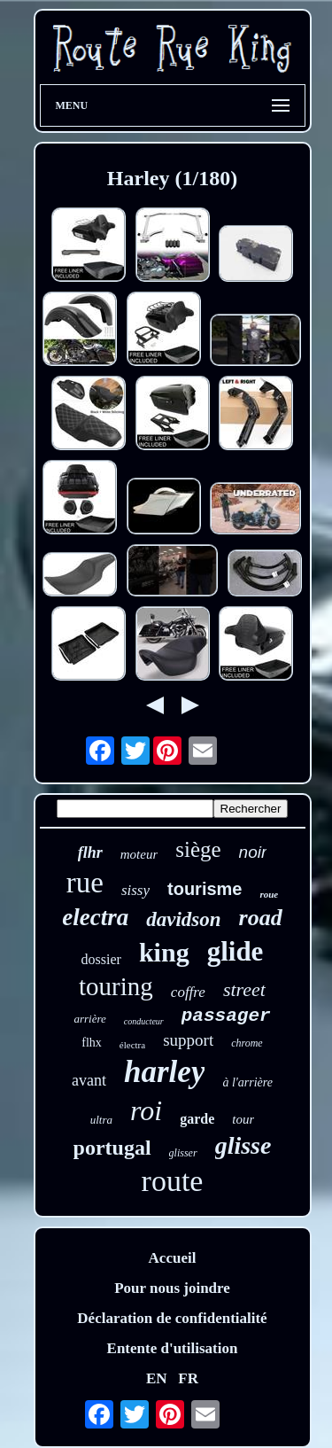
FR (188, 1378)
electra (95, 917)
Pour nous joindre (172, 1288)
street (244, 989)
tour (243, 1119)
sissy (135, 890)
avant (89, 1080)
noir (253, 852)
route (173, 1180)
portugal (112, 1147)
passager (226, 1016)
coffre (188, 992)
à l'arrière (247, 1082)
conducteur (144, 1021)
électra (132, 1044)
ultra (101, 1119)
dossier (101, 959)
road (260, 917)
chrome (247, 1043)
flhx (91, 1042)
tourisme (204, 889)
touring (116, 986)
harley (164, 1072)
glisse (243, 1145)
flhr (90, 852)
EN (156, 1378)
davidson (183, 919)
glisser (183, 1153)
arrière (89, 1018)
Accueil (173, 1257)
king (164, 952)
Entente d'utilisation (172, 1348)
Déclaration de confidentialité (171, 1318)
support (188, 1040)
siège (197, 849)
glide (235, 951)
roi (146, 1110)
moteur (139, 854)
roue (268, 894)
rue (85, 883)
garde (197, 1118)
